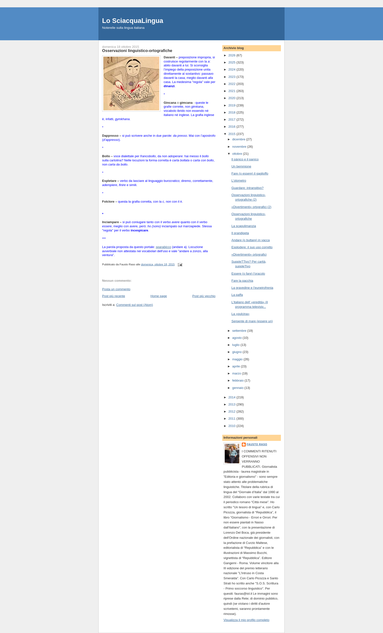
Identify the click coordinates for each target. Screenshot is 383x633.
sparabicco (163, 247)
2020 (232, 98)
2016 (232, 126)
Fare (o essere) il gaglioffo (249, 173)
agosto (237, 338)
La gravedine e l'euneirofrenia (252, 288)
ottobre (237, 154)
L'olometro (238, 180)
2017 (232, 119)
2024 (232, 69)
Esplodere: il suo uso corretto (251, 247)
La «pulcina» (240, 314)
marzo (237, 373)
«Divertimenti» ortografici (248, 254)
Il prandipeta (240, 233)
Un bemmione (241, 166)
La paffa (237, 295)
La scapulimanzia (243, 226)
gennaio (238, 388)
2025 (232, 62)
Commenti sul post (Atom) (134, 305)
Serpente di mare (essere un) (252, 321)
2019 (232, 105)
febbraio (238, 380)
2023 (232, 77)
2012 (232, 411)
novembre (239, 146)
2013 (232, 404)
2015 (232, 134)
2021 (232, 91)
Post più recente (113, 296)
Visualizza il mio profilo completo (246, 620)
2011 (232, 418)
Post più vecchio (203, 296)
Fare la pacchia (242, 280)
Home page (158, 296)
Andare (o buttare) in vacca (250, 240)
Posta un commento (116, 289)
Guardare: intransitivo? (247, 188)
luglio (236, 345)
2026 (232, 55)
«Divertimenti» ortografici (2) (251, 207)
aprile (236, 366)
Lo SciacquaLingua (132, 20)
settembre (239, 330)
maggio (238, 359)
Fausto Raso (257, 444)
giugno (237, 352)
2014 (232, 397)
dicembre (239, 139)
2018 (232, 112)
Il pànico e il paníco (244, 159)
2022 (232, 84)
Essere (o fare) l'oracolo (248, 273)
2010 (232, 426)
